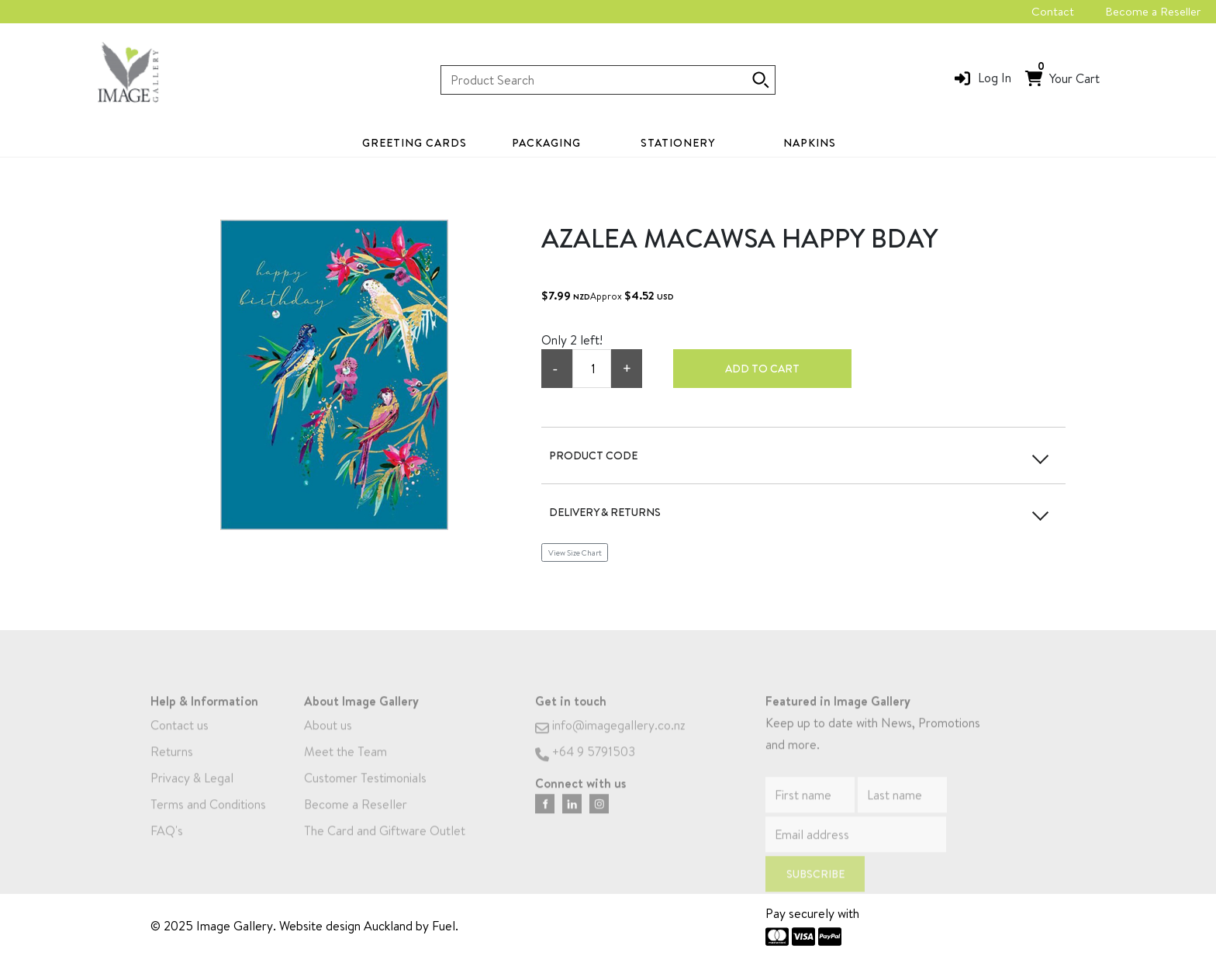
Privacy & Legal (191, 793)
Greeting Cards (414, 143)
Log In (994, 77)
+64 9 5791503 (585, 766)
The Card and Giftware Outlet (384, 845)
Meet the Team (345, 766)
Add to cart (762, 368)
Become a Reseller (1152, 11)
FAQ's (166, 845)
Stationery (678, 143)
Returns (171, 766)
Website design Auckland (346, 925)
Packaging (546, 143)
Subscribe (815, 889)
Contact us (179, 740)
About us (328, 740)
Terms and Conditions (208, 819)
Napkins (809, 143)
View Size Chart (575, 552)
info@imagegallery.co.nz (610, 740)
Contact (1052, 11)
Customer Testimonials (365, 793)
